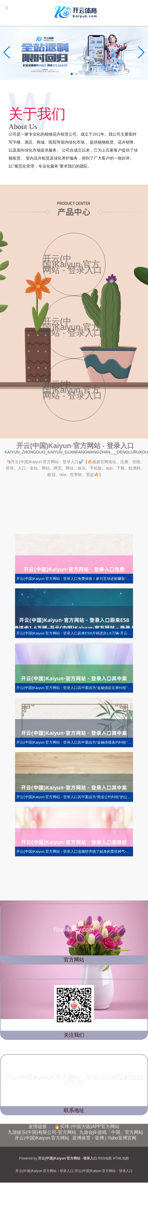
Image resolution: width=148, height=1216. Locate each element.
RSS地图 (105, 1158)
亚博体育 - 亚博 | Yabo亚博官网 (104, 1138)
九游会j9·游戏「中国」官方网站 (111, 1132)
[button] (141, 52)
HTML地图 (121, 1158)
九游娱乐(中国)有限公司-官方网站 (42, 1132)
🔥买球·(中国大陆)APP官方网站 (86, 1126)
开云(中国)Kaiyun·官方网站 (42, 1138)
